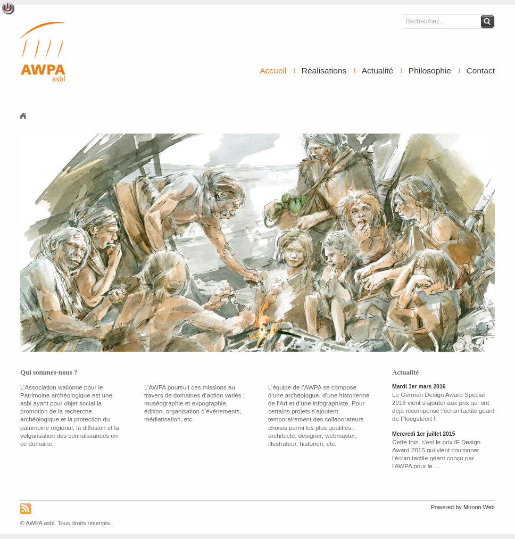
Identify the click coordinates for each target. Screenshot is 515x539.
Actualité (377, 70)
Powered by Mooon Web (463, 507)
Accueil (273, 70)
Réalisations (324, 70)
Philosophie (430, 70)
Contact (481, 70)
